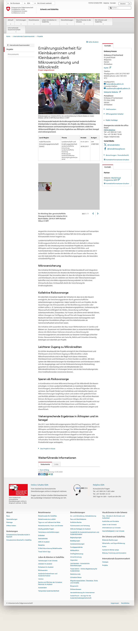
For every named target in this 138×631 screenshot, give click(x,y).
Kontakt (106, 46)
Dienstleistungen (67, 22)
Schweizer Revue (75, 591)
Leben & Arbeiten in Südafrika (50, 22)
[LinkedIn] (44, 488)
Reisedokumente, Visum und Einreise (50, 539)
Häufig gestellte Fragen (46, 542)
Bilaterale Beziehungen (110, 554)
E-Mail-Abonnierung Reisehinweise (50, 562)
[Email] (52, 488)
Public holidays (112, 120)
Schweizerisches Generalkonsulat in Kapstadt (18, 549)
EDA (28, 3)
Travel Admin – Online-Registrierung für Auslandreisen (83, 583)
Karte (107, 68)
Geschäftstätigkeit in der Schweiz (113, 544)
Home (8, 36)
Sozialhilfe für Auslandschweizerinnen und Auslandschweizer (84, 547)
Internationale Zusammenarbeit (16, 30)
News (8, 529)
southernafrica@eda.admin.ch (118, 88)
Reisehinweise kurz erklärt (47, 533)
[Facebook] (39, 488)
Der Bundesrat (15, 3)
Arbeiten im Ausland (45, 577)
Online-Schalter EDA (39, 498)
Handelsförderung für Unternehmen (82, 606)
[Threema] (47, 488)
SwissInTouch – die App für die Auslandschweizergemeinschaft (80, 610)
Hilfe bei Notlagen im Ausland (80, 542)
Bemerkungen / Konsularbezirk (117, 155)
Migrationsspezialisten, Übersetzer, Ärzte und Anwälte (84, 595)
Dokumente (44, 464)
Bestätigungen (75, 554)
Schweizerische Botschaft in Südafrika (18, 554)
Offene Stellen (11, 539)
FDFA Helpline (109, 130)
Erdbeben (41, 549)
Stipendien (74, 574)
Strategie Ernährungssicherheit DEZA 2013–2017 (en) (70, 469)
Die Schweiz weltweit (44, 3)
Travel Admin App (44, 565)
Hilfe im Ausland (43, 555)
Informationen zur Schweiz (111, 541)
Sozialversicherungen (77, 557)
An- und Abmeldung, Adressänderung (83, 529)
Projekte (105, 579)
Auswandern (42, 601)
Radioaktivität (43, 552)
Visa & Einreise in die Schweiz (84, 22)
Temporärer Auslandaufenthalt (48, 604)
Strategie (105, 576)
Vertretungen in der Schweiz (47, 574)
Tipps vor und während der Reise (49, 536)
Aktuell (10, 22)
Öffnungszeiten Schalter (114, 114)
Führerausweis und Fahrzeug (80, 539)
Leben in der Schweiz (109, 538)
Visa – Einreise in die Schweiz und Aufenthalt (113, 531)
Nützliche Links (75, 588)
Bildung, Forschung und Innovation (114, 567)
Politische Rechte (75, 536)
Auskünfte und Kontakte (110, 535)
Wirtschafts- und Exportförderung (113, 557)
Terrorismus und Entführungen (48, 546)
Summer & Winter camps (110, 563)
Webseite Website (112, 92)
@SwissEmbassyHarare (116, 149)
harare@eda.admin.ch (115, 84)
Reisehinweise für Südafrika (47, 529)
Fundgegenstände (76, 561)
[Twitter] (42, 488)
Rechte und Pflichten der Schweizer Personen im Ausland (50, 597)
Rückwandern (43, 584)
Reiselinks (41, 559)
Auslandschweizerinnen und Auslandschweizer (47, 588)
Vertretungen (21, 22)
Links (56, 464)
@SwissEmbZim (113, 145)
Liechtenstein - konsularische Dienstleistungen (79, 578)
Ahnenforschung (76, 571)
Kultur (104, 560)
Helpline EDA (98, 498)
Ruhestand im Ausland (45, 581)
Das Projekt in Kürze (47, 449)
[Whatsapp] (49, 488)
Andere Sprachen (52, 474)
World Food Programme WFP (112, 179)
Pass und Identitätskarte (78, 533)
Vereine (40, 592)
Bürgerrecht (74, 600)
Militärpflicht (74, 564)
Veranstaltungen (11, 533)
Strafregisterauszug (76, 567)
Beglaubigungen (76, 551)
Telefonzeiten (110, 109)
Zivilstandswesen (75, 603)
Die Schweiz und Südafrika (103, 22)
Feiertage (9, 536)
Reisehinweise (34, 22)
